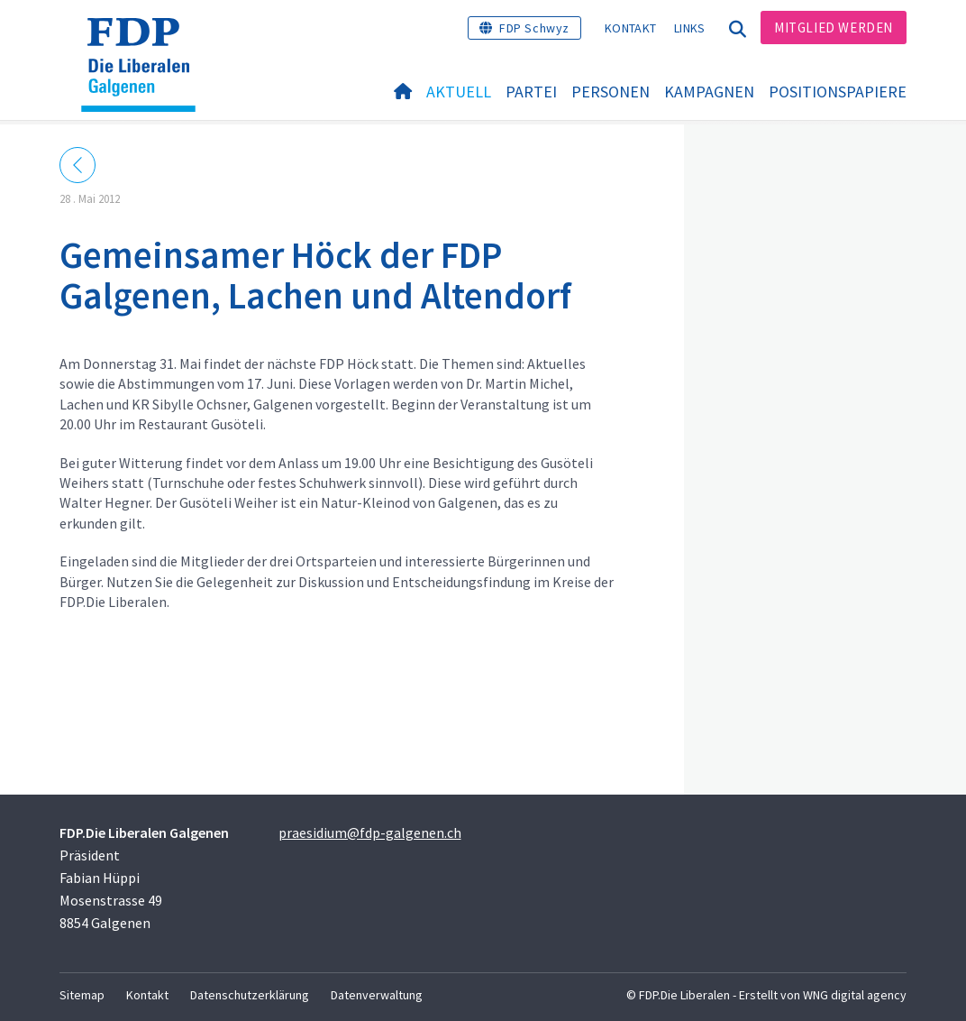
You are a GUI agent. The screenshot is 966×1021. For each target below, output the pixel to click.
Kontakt (630, 28)
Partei (531, 91)
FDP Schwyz (534, 28)
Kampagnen (709, 91)
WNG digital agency (855, 995)
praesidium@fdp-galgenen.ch (369, 832)
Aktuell (458, 91)
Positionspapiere (838, 91)
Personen (610, 91)
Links (690, 28)
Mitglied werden (833, 27)
